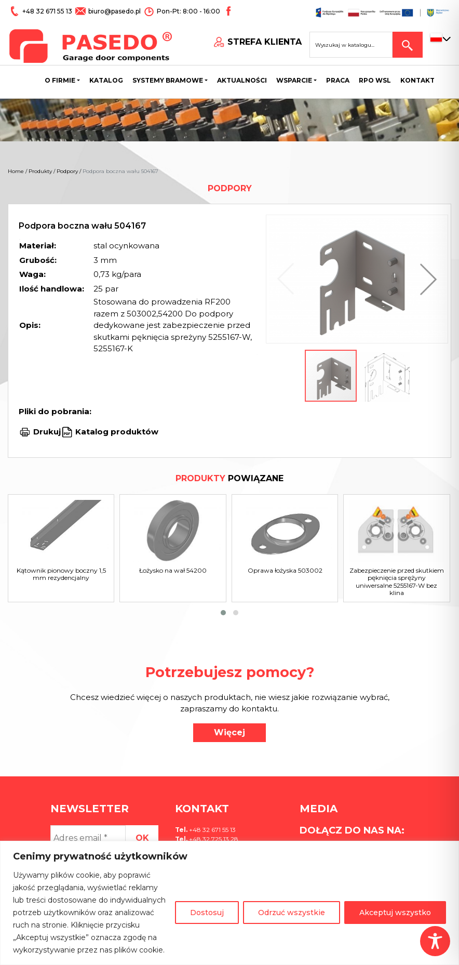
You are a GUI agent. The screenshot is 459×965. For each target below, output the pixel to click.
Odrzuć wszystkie (291, 912)
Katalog (106, 80)
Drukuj (47, 432)
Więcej (229, 732)
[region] (229, 903)
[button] (426, 279)
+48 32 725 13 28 (212, 839)
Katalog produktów (115, 432)
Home (16, 171)
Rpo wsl (375, 80)
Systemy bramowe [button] (167, 80)
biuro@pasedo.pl (114, 11)
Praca (337, 80)
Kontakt (417, 80)
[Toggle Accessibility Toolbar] (435, 941)
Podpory (67, 171)
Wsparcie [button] (294, 80)
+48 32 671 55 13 (48, 11)
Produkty (40, 171)
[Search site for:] (351, 45)
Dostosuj (207, 912)
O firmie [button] (60, 80)
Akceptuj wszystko (395, 912)
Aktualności (242, 80)
